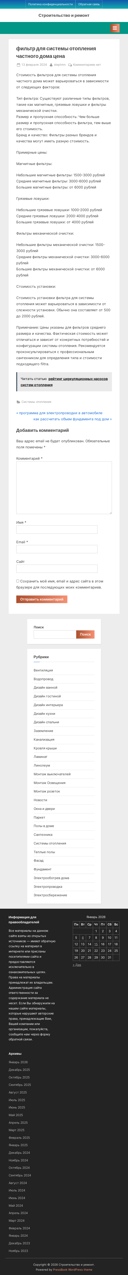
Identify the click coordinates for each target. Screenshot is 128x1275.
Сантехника (43, 835)
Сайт (20, 561)
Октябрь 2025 (19, 1077)
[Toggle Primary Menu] (115, 28)
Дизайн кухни (44, 714)
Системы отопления (36, 402)
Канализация (44, 739)
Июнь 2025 (17, 1107)
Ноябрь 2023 (18, 1251)
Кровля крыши (45, 748)
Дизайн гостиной (47, 696)
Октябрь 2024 (19, 1167)
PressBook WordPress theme (72, 1269)
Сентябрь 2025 (20, 1085)
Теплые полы (44, 852)
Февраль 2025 (19, 1137)
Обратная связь (89, 4)
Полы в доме (44, 826)
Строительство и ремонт (63, 15)
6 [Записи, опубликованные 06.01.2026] (83, 937)
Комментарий (29, 458)
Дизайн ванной (45, 687)
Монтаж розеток (47, 791)
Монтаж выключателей (52, 774)
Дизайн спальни (46, 722)
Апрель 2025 (18, 1122)
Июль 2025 (17, 1100)
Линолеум (42, 765)
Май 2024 (16, 1205)
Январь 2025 (18, 1145)
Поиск (39, 627)
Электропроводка (48, 887)
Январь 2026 (18, 1062)
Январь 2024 (18, 1235)
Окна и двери (44, 809)
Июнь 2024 (17, 1198)
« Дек (77, 965)
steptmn (60, 64)
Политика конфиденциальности (50, 4)
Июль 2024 (17, 1190)
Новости (40, 800)
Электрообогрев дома (51, 878)
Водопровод (43, 679)
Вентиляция (43, 670)
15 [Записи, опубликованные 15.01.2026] (96, 944)
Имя (21, 522)
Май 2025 (16, 1115)
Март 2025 (17, 1130)
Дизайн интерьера (48, 705)
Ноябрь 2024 (18, 1160)
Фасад (38, 860)
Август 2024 (18, 1183)
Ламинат (40, 757)
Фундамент (43, 869)
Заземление (43, 731)
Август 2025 (18, 1092)
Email (22, 542)
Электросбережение (50, 895)
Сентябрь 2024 (20, 1175)
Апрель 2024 (18, 1213)
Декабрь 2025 (19, 1069)
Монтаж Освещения (49, 783)
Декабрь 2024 (19, 1152)
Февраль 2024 (19, 1228)
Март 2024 (17, 1220)
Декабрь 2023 (19, 1243)
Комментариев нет (87, 64)
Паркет (39, 817)
